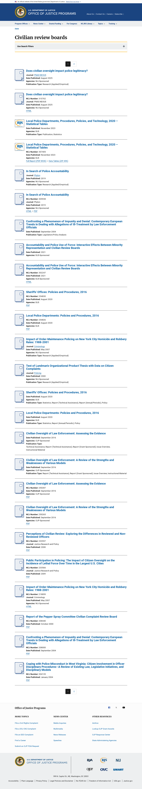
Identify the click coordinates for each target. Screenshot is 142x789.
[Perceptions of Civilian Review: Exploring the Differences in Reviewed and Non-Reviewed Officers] (19, 543)
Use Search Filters (25, 46)
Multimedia (58, 729)
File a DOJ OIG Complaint (25, 729)
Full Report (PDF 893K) (36, 161)
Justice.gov (128, 781)
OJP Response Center (101, 735)
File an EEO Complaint (24, 735)
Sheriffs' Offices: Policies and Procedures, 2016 (56, 292)
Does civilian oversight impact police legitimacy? (57, 70)
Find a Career (20, 740)
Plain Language (27, 781)
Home (17, 28)
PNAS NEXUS (40, 75)
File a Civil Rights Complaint (26, 723)
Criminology (39, 346)
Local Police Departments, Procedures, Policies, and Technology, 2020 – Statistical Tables (72, 122)
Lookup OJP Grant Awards (103, 729)
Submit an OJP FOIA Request (27, 746)
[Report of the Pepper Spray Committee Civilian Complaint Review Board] (19, 626)
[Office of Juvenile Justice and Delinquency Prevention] (90, 772)
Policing (37, 373)
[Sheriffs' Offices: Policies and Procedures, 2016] (19, 301)
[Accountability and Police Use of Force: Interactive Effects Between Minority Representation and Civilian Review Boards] (19, 254)
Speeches (57, 740)
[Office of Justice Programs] (20, 12)
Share (127, 16)
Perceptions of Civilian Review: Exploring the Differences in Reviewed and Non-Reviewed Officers (76, 535)
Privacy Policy (41, 781)
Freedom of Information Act (100, 781)
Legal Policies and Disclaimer (61, 781)
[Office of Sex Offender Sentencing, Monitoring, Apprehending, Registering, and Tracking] (118, 771)
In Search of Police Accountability (47, 171)
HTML (28, 111)
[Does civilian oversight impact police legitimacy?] (19, 80)
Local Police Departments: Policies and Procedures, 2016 (62, 315)
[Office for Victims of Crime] (104, 771)
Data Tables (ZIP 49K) (58, 161)
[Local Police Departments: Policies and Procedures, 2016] (19, 325)
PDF (35, 211)
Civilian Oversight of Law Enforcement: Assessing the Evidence (66, 433)
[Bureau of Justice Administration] (90, 762)
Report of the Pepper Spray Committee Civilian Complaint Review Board (71, 616)
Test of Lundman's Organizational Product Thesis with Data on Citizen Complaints (70, 367)
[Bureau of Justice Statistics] (104, 763)
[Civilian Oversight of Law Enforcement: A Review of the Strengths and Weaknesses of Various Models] (19, 469)
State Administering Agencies (104, 740)
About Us (90, 14)
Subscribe (118, 14)
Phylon (37, 175)
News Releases (59, 735)
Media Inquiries (59, 723)
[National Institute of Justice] (118, 762)
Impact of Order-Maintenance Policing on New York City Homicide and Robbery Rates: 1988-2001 (76, 341)
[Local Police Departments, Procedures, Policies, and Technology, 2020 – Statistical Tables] (19, 123)
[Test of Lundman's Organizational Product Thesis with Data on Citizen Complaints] (19, 375)
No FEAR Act (81, 781)
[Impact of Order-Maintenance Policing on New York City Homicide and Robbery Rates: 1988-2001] (19, 348)
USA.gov (117, 781)
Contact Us (100, 14)
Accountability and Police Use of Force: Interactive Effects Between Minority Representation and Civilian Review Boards (74, 246)
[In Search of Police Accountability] (19, 180)
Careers (110, 14)
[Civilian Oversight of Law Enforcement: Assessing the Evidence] (19, 443)
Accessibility (13, 781)
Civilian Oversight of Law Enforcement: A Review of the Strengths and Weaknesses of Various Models (70, 461)
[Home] (52, 12)
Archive (95, 723)
